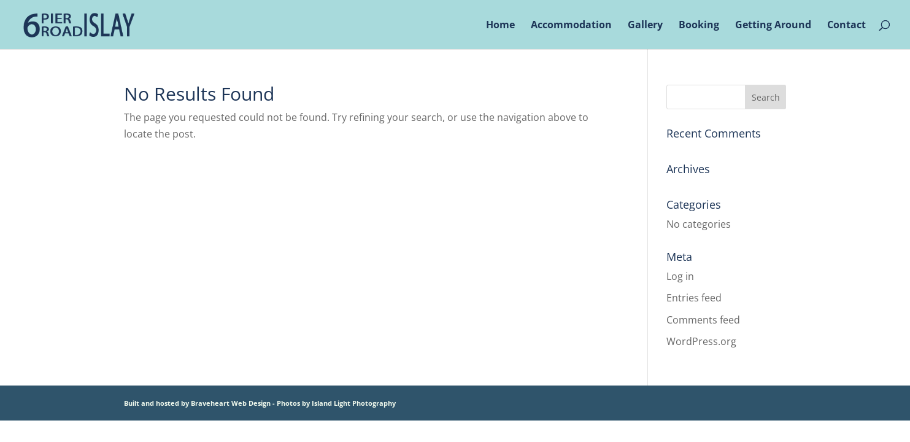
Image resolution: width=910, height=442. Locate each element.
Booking (699, 25)
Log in (680, 276)
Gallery (645, 25)
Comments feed (703, 320)
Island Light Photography (354, 403)
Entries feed (694, 297)
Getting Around (773, 25)
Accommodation (571, 25)
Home (500, 25)
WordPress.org (701, 341)
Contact (846, 25)
